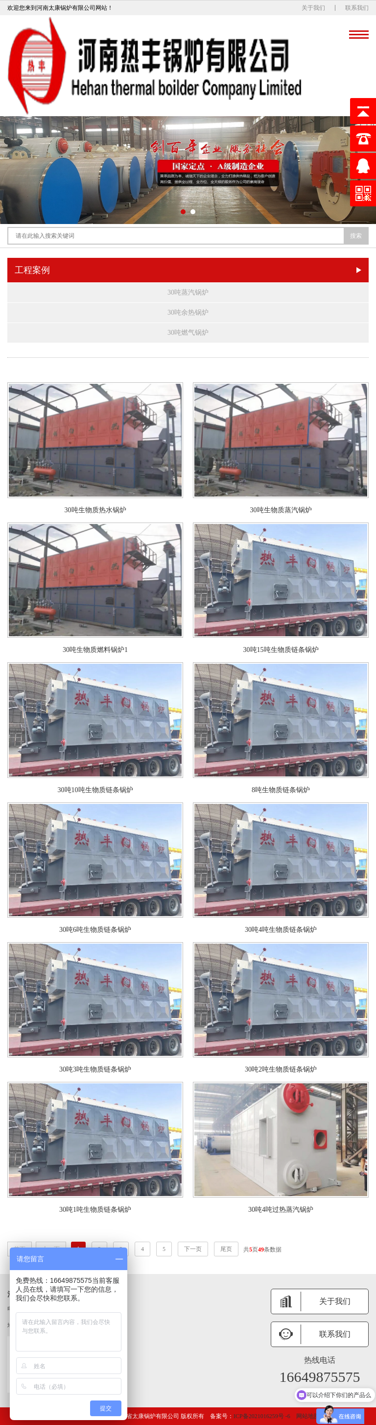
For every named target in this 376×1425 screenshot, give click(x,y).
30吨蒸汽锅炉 (188, 292)
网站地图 (308, 1416)
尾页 (226, 1249)
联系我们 (357, 8)
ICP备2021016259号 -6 (262, 1416)
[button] (183, 211)
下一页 (193, 1249)
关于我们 (313, 8)
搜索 (356, 235)
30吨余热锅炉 (188, 312)
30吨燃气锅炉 (188, 332)
